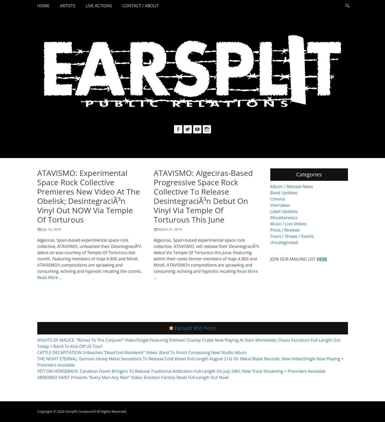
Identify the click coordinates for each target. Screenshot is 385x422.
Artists (67, 6)
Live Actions (99, 6)
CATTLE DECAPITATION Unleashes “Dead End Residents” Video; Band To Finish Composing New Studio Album (142, 352)
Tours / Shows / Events (292, 236)
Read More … (50, 277)
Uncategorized (284, 242)
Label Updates (284, 211)
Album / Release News (291, 186)
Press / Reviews (285, 230)
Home (43, 6)
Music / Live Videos (288, 224)
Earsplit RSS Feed (195, 328)
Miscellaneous (284, 217)
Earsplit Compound (81, 411)
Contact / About (140, 6)
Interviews (280, 205)
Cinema (277, 199)
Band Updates (283, 193)
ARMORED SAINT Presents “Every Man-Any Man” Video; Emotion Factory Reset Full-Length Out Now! (133, 377)
